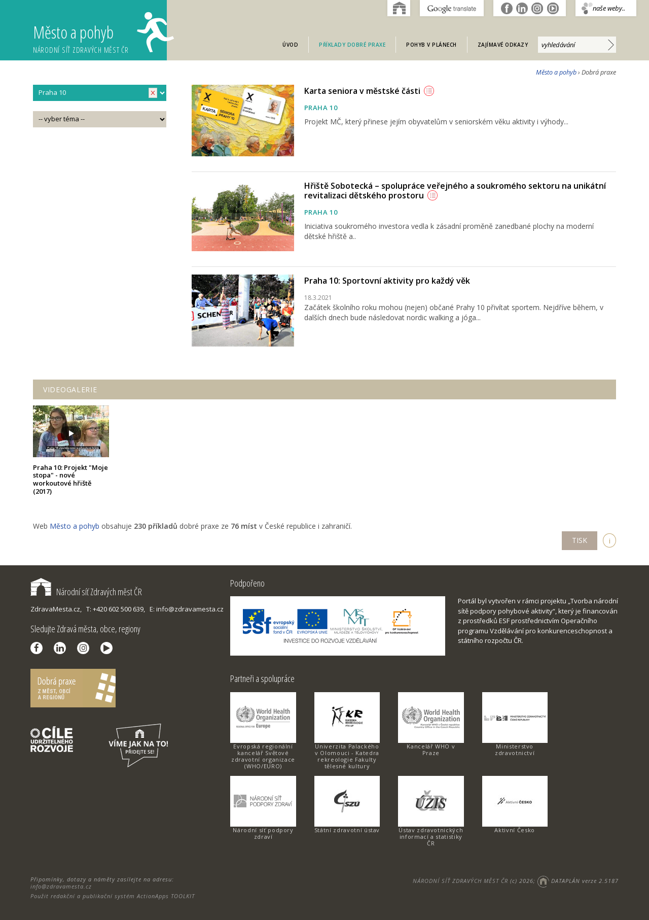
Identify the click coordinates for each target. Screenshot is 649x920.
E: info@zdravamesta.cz (187, 609)
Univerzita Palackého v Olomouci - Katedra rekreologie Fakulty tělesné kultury (347, 756)
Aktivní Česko (514, 830)
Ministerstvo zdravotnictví (514, 749)
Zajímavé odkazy (503, 44)
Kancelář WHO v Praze (431, 749)
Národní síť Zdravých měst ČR (86, 592)
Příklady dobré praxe (352, 44)
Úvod (290, 44)
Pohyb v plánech (431, 44)
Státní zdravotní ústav (347, 830)
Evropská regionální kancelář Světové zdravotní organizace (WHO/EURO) (263, 756)
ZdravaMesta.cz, (56, 609)
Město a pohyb (100, 33)
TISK (579, 540)
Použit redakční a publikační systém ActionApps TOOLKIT (112, 896)
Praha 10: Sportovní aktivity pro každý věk (387, 280)
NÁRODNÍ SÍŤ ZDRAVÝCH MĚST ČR (460, 880)
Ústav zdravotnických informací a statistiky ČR (431, 836)
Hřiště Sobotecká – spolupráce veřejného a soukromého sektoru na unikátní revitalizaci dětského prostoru (455, 190)
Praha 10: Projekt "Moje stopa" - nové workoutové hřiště (70, 479)
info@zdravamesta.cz (61, 886)
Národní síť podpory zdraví (263, 833)
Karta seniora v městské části (369, 90)
